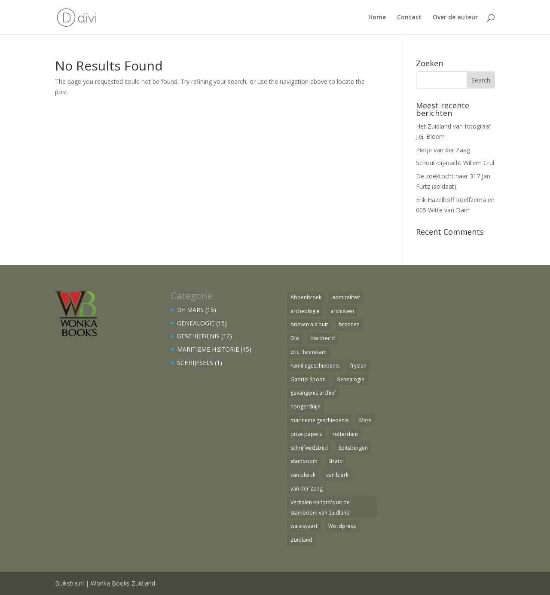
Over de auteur (455, 17)
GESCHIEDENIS (198, 336)
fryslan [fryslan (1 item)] (358, 365)
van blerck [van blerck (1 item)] (302, 474)
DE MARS (190, 310)
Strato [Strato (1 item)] (335, 461)
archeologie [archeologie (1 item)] (305, 311)
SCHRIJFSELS (195, 363)
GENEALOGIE (195, 323)
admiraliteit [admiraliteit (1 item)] (346, 297)
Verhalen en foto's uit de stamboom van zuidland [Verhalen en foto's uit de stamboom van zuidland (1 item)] (320, 507)
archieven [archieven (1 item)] (342, 311)
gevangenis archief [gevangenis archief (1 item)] (313, 392)
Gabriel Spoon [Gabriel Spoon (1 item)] (308, 379)
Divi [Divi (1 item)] (294, 338)
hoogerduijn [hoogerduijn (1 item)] (305, 406)
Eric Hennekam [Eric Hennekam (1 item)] (308, 352)
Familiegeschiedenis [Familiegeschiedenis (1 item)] (314, 365)
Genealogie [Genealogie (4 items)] (350, 379)
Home (377, 17)
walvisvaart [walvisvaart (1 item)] (304, 526)
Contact (409, 17)
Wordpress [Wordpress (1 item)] (342, 526)
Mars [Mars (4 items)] (365, 420)
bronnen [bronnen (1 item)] (349, 324)
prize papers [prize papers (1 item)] (306, 434)
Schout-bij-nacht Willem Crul (455, 163)
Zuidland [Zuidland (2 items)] (301, 539)
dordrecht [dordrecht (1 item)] (322, 338)
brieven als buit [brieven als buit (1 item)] (309, 324)
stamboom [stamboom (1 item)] (304, 461)
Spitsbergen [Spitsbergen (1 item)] (353, 447)
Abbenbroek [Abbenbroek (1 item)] (305, 297)
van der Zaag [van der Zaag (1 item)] (306, 488)
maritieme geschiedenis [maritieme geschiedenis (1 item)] (319, 420)
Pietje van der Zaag (443, 150)
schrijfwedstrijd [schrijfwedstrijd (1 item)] (309, 447)
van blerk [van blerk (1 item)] (337, 474)
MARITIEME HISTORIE (208, 349)
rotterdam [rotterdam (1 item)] (345, 434)
